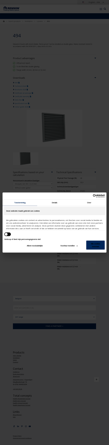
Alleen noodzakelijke (35, 245)
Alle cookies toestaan (95, 245)
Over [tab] (89, 202)
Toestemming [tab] (20, 202)
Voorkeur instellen (68, 245)
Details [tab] (54, 202)
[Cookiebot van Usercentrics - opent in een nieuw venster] (95, 196)
